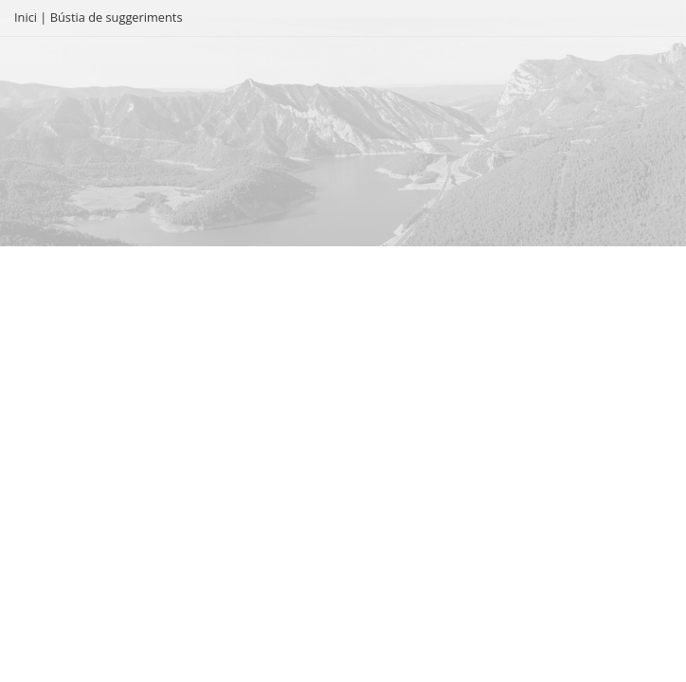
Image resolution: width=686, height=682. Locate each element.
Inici (25, 17)
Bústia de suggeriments (116, 17)
